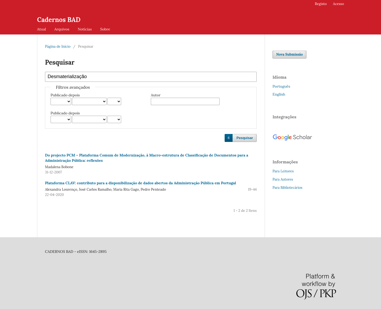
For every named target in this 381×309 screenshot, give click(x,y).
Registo (321, 4)
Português (281, 86)
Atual (41, 29)
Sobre (105, 29)
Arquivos (61, 29)
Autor (156, 95)
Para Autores (283, 179)
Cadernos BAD (58, 20)
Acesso (338, 4)
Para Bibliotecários (287, 187)
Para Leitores (283, 171)
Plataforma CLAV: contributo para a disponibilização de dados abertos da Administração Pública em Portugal (140, 183)
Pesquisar (245, 138)
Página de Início (57, 46)
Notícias (85, 29)
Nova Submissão (289, 54)
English (279, 94)
